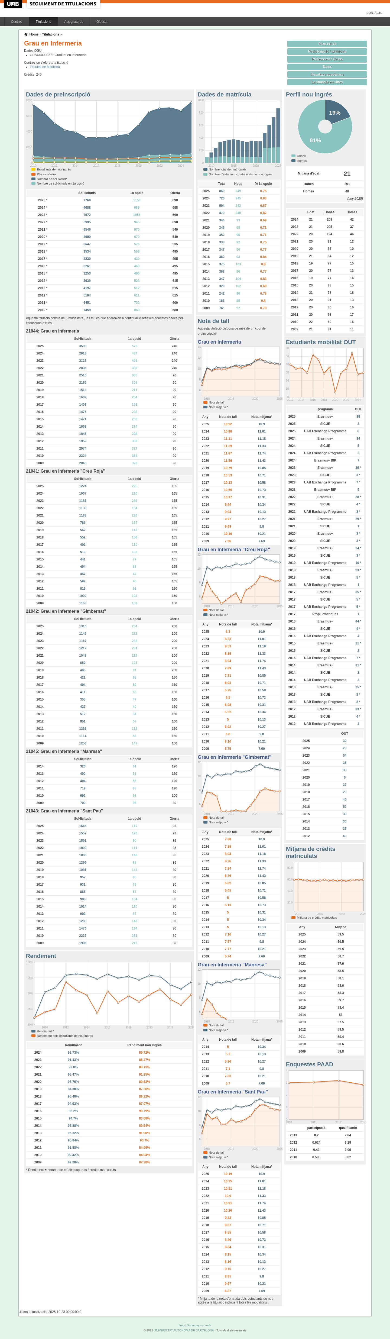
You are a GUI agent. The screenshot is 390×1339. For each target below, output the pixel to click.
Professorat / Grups (327, 59)
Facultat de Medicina (45, 67)
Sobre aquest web (198, 1325)
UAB (13, 4)
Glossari (102, 22)
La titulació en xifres (327, 82)
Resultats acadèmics (327, 74)
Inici (181, 1325)
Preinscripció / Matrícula (327, 51)
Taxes (327, 66)
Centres (16, 22)
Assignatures (73, 22)
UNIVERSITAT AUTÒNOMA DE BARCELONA (184, 1330)
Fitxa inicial (327, 44)
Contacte (374, 12)
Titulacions (43, 22)
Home (34, 34)
